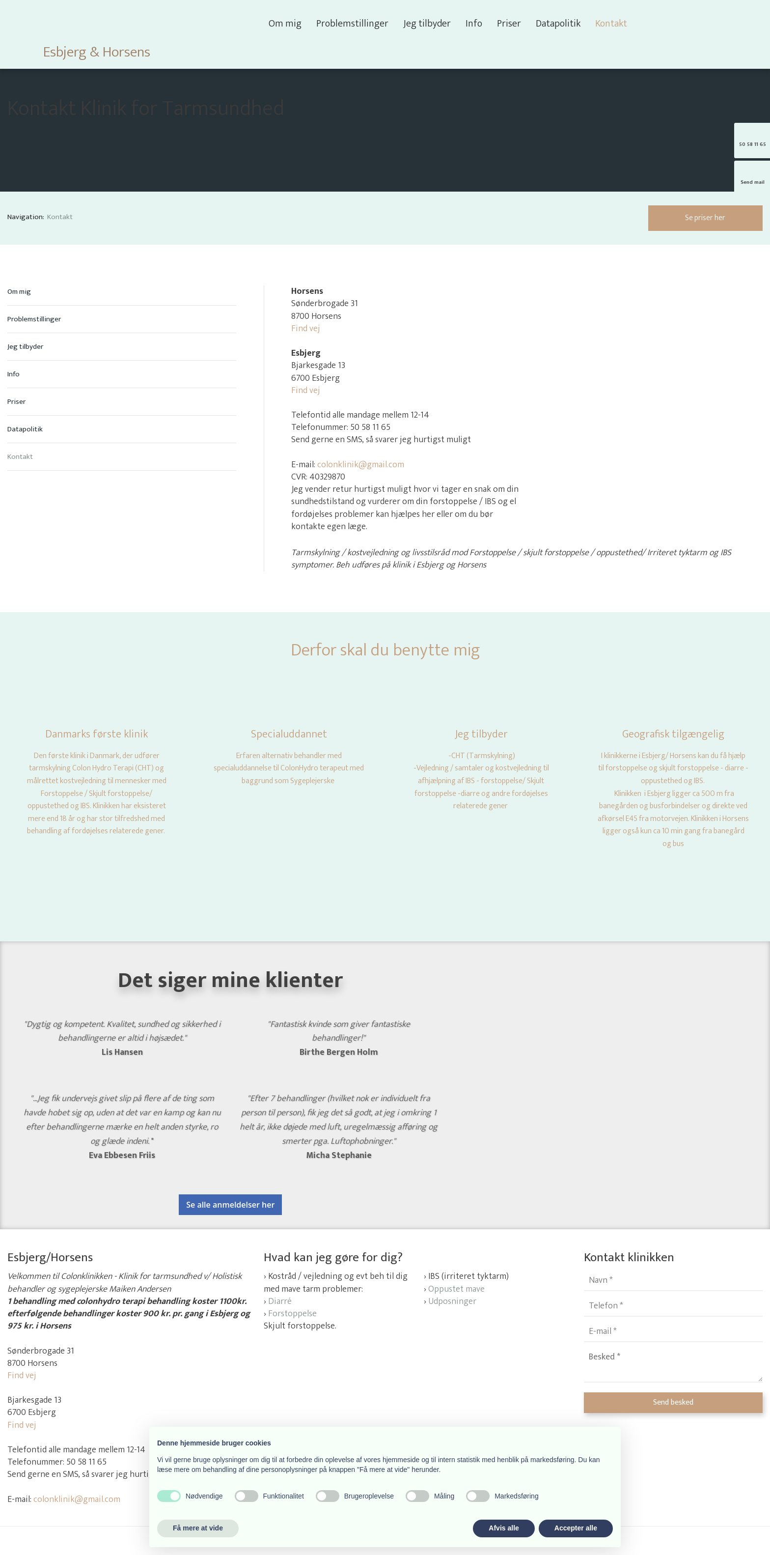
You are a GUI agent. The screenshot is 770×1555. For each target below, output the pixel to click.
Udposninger (452, 1301)
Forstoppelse (292, 1313)
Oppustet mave (456, 1289)
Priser (509, 23)
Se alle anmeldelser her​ (230, 1204)
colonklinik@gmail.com (360, 464)
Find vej (305, 328)
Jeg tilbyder (427, 23)
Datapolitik (558, 23)
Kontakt (611, 23)
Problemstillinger (352, 23)
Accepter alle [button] (575, 1528)
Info (474, 23)
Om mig (285, 23)
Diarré (280, 1301)
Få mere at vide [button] (198, 1528)
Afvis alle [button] (504, 1528)
